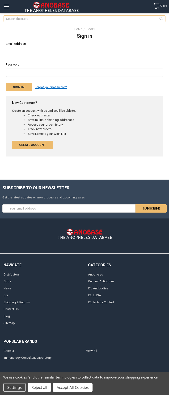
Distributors (12, 274)
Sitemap (9, 323)
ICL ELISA (94, 295)
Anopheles (95, 274)
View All (91, 351)
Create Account (32, 145)
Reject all (39, 387)
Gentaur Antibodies (101, 281)
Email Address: (16, 43)
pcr (6, 295)
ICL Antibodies (98, 288)
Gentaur (9, 351)
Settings (14, 387)
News (7, 288)
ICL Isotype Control (101, 302)
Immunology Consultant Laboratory (27, 357)
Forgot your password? (51, 87)
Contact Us (11, 309)
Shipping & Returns (17, 302)
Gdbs (7, 281)
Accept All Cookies (73, 387)
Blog (7, 316)
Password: (13, 64)
